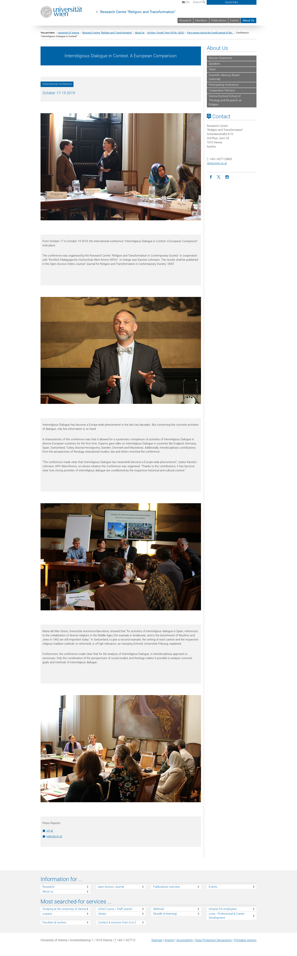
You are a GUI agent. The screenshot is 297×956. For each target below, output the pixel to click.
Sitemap (156, 940)
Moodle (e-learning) (165, 913)
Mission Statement (220, 58)
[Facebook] (211, 177)
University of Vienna (69, 32)
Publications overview (166, 886)
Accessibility (184, 940)
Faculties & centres (54, 922)
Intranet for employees (223, 909)
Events (234, 20)
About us (47, 891)
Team (212, 69)
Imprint (169, 940)
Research (185, 20)
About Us (248, 20)
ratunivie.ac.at (217, 163)
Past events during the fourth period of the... (210, 32)
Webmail (158, 909)
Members (201, 20)
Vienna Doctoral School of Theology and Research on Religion (225, 100)
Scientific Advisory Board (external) (224, 77)
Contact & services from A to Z (117, 922)
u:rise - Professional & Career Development (227, 915)
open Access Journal (111, 886)
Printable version (245, 940)
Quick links (231, 2)
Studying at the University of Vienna (64, 909)
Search (199, 2)
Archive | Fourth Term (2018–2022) (165, 32)
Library (102, 913)
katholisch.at (54, 836)
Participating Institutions (224, 84)
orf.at (49, 830)
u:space (47, 913)
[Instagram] (227, 177)
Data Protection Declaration (213, 940)
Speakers (214, 63)
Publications (218, 20)
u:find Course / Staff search (115, 909)
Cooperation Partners (222, 90)
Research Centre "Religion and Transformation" (137, 12)
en (185, 2)
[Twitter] (219, 177)
